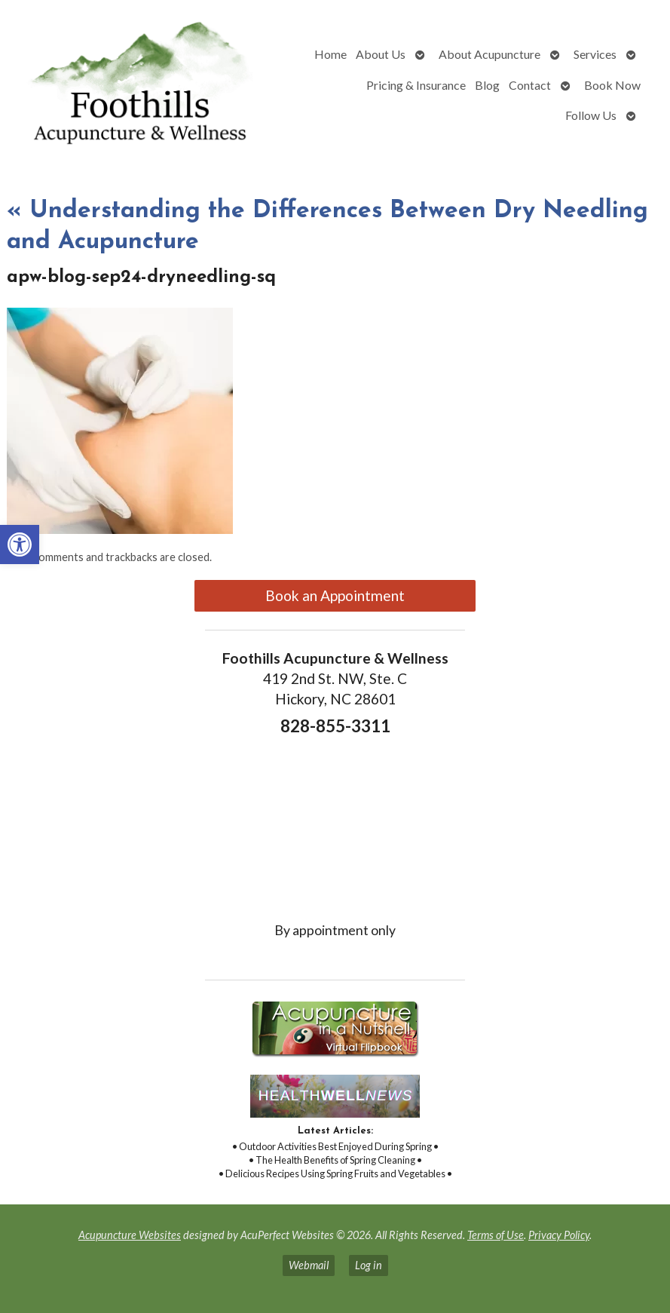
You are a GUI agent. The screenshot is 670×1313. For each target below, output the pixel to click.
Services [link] (595, 54)
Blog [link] (487, 85)
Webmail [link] (309, 1265)
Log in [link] (368, 1265)
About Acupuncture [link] (489, 54)
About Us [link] (380, 54)
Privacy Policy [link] (558, 1235)
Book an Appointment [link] (335, 595)
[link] (19, 544)
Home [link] (330, 54)
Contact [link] (530, 85)
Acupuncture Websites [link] (129, 1235)
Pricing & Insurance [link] (416, 85)
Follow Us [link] (590, 115)
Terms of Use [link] (495, 1235)
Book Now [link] (612, 85)
